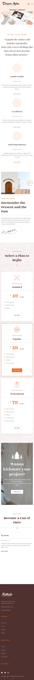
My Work (5, 535)
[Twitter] (5, 673)
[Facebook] (2, 673)
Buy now (17, 318)
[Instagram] (8, 673)
